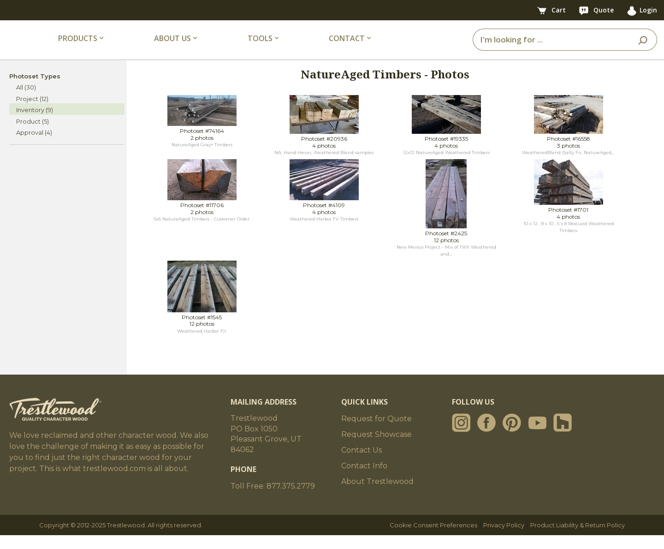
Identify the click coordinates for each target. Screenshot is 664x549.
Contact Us (361, 463)
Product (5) (32, 134)
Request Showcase (376, 448)
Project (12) (32, 112)
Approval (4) (34, 146)
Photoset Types (34, 89)
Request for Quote (376, 432)
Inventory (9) (34, 123)
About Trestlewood (377, 495)
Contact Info (364, 479)
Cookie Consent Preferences (433, 539)
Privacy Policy (503, 539)
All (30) (26, 101)
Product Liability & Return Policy (577, 539)
